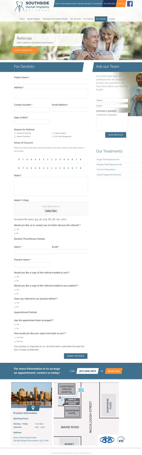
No (18, 233)
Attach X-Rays (21, 200)
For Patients (90, 19)
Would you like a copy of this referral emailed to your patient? (46, 285)
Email (55, 246)
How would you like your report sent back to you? (40, 333)
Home (22, 19)
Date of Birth (21, 117)
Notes (18, 175)
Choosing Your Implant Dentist (56, 19)
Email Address (60, 104)
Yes (18, 229)
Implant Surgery (60, 133)
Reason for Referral (24, 129)
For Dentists (103, 19)
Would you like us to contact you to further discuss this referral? (47, 225)
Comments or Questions (106, 111)
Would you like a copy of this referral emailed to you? (42, 272)
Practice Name (22, 259)
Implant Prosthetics (23, 136)
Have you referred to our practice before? (36, 298)
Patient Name (22, 77)
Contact (114, 19)
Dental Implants (34, 19)
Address (19, 87)
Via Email (20, 337)
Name (18, 246)
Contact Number (23, 104)
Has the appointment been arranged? (34, 320)
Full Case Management (63, 136)
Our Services (77, 19)
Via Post (20, 341)
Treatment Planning (24, 133)
